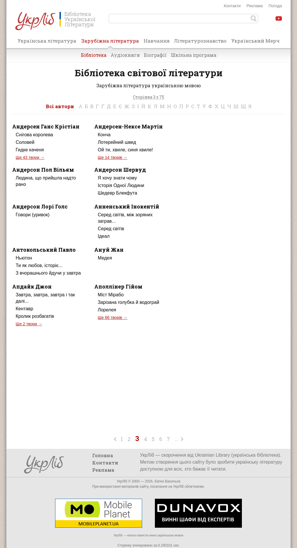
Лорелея (107, 309)
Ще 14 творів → (112, 157)
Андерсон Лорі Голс (40, 206)
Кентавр (24, 308)
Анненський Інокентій (126, 206)
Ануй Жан (109, 249)
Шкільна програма (193, 55)
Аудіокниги (125, 55)
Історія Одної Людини (121, 185)
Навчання (157, 40)
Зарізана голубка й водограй (128, 302)
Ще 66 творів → (112, 317)
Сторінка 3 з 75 (148, 97)
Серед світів (111, 228)
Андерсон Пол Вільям (43, 169)
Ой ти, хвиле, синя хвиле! (125, 149)
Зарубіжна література (110, 42)
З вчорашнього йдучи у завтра (48, 273)
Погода (275, 6)
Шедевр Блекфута (117, 192)
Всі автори (60, 106)
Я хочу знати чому (117, 177)
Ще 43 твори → (30, 157)
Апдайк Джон (32, 286)
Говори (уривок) (33, 214)
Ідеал (104, 236)
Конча (104, 134)
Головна (102, 455)
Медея (105, 257)
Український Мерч (255, 40)
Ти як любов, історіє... (39, 265)
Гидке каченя (30, 149)
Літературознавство (200, 40)
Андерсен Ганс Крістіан (45, 126)
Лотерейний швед (117, 142)
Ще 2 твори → (29, 324)
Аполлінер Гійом (118, 286)
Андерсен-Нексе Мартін (128, 126)
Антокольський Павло (44, 249)
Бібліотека (93, 55)
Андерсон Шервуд (120, 169)
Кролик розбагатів (35, 316)
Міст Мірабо (111, 294)
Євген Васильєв (167, 481)
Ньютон (24, 257)
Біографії (155, 55)
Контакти (232, 6)
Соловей (25, 142)
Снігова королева (34, 134)
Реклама (255, 6)
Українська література (46, 40)
